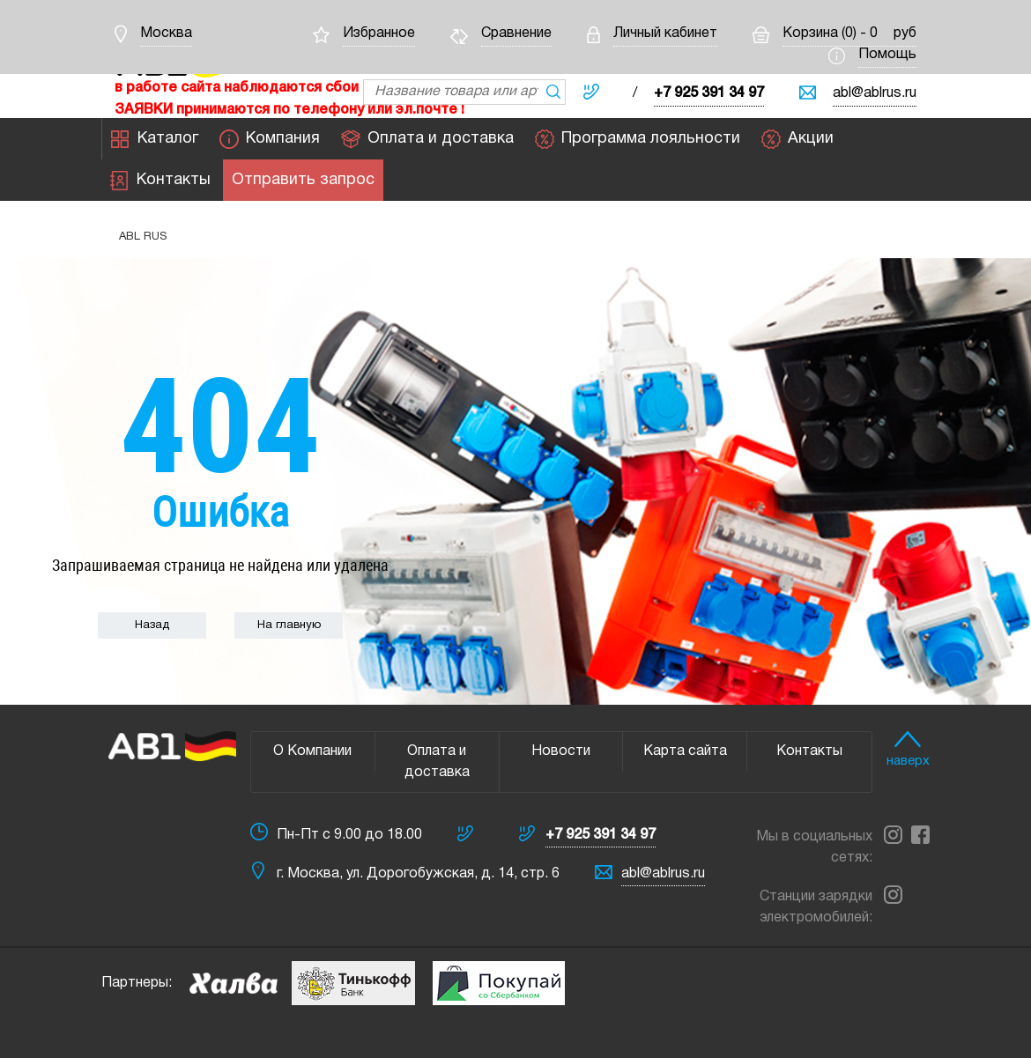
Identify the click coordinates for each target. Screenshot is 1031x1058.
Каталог (154, 139)
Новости (560, 751)
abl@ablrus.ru (874, 93)
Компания (269, 139)
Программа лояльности (637, 139)
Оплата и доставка (427, 139)
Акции (797, 139)
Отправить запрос (303, 180)
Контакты (160, 180)
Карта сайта (685, 751)
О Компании (312, 751)
